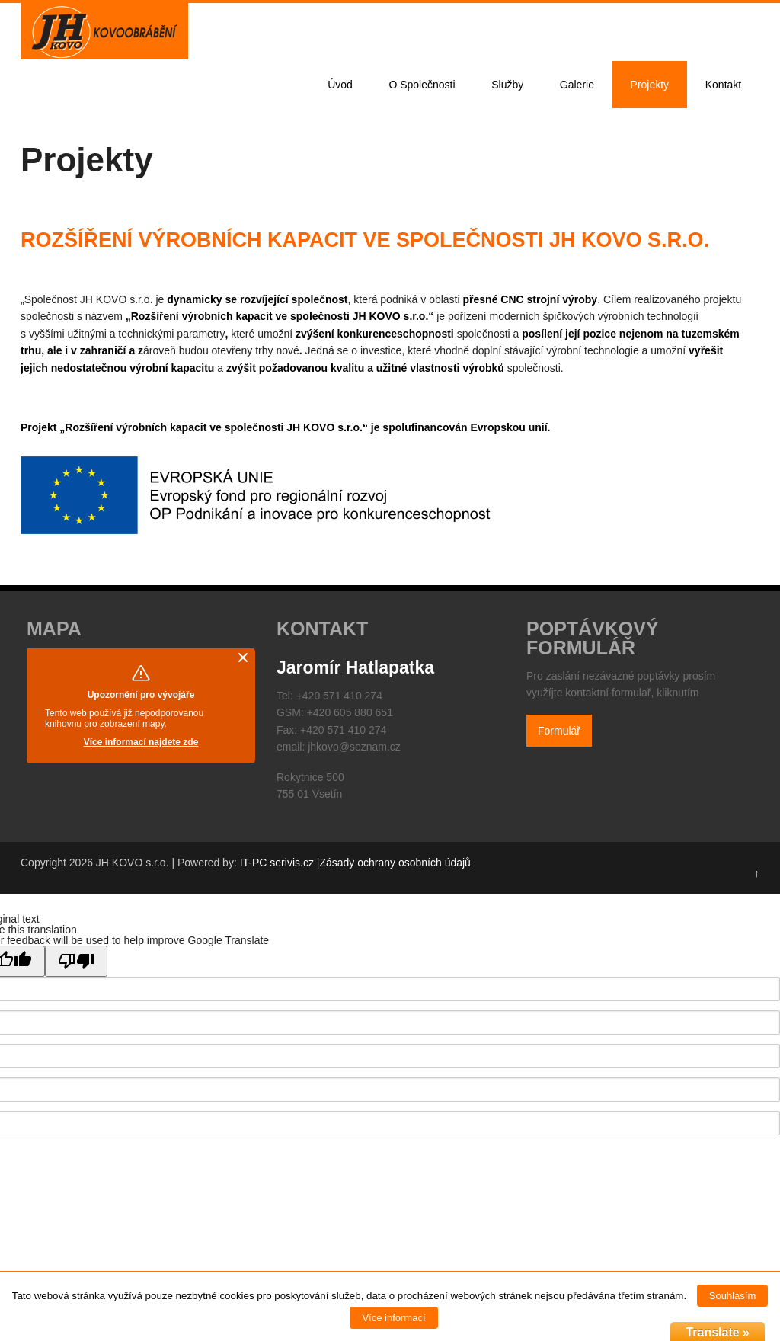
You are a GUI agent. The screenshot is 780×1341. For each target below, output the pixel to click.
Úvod (340, 84)
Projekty (650, 84)
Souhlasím (732, 1295)
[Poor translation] (76, 961)
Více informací (393, 1317)
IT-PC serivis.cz (277, 862)
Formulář (559, 731)
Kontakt (723, 84)
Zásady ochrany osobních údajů (394, 862)
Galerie (577, 84)
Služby (507, 84)
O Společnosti (421, 84)
